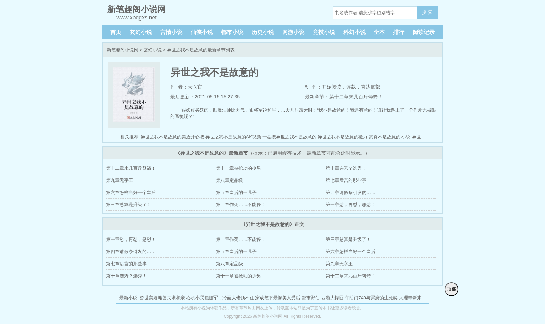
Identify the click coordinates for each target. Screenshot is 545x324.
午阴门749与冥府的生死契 (371, 297)
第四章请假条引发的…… (350, 192)
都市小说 (232, 32)
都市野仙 (311, 297)
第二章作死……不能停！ (241, 204)
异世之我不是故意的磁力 (342, 136)
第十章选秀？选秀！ (346, 168)
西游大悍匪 (332, 297)
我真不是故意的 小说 (390, 136)
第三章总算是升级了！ (128, 204)
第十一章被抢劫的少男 (238, 168)
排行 (398, 32)
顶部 (451, 289)
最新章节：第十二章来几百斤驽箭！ (344, 96)
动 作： (313, 87)
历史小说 (263, 32)
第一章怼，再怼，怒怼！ (350, 204)
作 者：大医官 (186, 87)
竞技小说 (324, 32)
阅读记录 (424, 32)
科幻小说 (354, 32)
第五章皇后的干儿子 (236, 192)
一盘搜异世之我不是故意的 (289, 136)
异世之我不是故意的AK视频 (233, 136)
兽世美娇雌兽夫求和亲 (162, 297)
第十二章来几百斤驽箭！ (131, 168)
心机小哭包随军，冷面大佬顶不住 (220, 297)
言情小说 (171, 32)
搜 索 (427, 12)
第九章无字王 (119, 180)
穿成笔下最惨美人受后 (277, 297)
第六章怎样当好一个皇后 (131, 192)
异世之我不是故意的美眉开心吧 (172, 136)
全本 (379, 32)
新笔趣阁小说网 (122, 49)
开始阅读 (331, 87)
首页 (115, 32)
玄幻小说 (141, 32)
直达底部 (370, 87)
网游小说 (293, 32)
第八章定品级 (229, 180)
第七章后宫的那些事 (346, 180)
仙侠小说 (201, 32)
